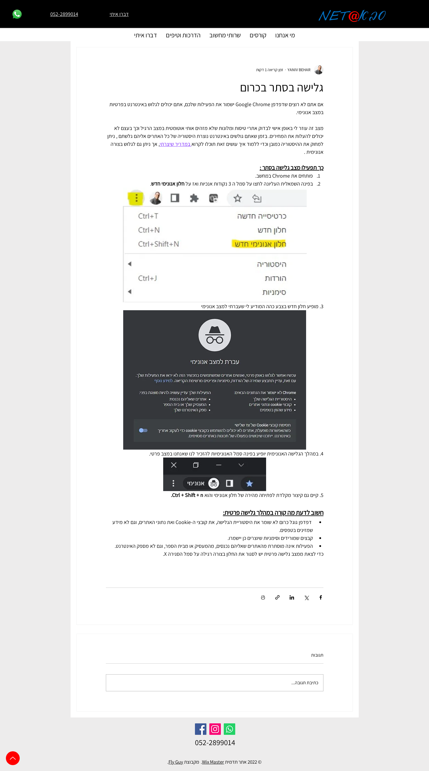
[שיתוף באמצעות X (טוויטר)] (306, 597)
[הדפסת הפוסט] (263, 597)
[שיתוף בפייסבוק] (320, 597)
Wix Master (213, 762)
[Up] (13, 758)
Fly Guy (175, 762)
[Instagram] (215, 729)
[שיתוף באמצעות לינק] (277, 597)
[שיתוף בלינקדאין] (292, 597)
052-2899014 (215, 742)
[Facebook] (200, 729)
